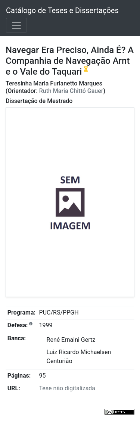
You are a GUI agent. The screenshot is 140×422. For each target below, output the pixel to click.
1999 (46, 325)
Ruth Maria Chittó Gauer (71, 90)
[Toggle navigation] (16, 25)
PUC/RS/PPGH (59, 312)
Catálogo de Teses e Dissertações (62, 10)
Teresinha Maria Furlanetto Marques (54, 83)
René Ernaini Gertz (71, 339)
